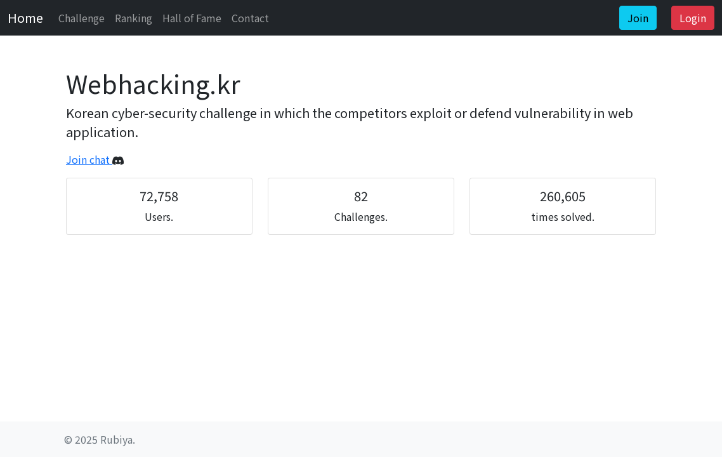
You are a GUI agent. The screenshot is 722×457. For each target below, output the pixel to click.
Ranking (133, 17)
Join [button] (637, 17)
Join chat (95, 159)
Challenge (81, 17)
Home (25, 17)
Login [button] (692, 17)
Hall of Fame (191, 17)
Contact (250, 17)
